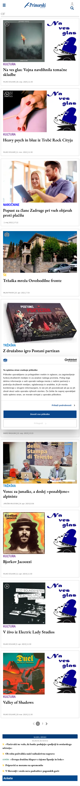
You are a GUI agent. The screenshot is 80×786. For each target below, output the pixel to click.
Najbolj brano (40, 737)
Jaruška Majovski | (11, 503)
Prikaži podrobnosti (62, 405)
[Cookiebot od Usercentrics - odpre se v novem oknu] (64, 360)
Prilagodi (40, 423)
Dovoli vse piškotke (40, 414)
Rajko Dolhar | (9, 82)
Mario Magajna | (10, 433)
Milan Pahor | (9, 293)
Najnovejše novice (40, 741)
